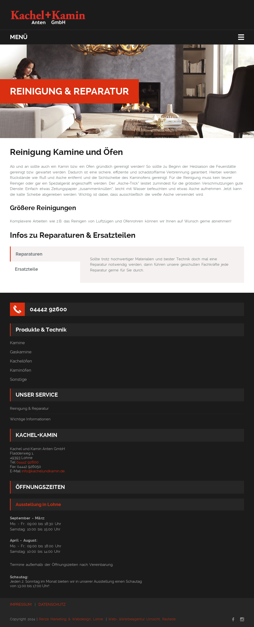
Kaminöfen (20, 370)
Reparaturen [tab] (29, 254)
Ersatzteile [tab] (26, 269)
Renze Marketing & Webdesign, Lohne (71, 619)
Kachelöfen (21, 361)
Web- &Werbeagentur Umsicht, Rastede (142, 619)
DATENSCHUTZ (51, 604)
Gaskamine (21, 352)
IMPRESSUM (21, 604)
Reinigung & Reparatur (29, 408)
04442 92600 (48, 309)
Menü (19, 37)
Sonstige (18, 379)
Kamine (17, 343)
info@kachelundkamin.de (43, 471)
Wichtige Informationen (30, 419)
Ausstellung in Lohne (38, 504)
